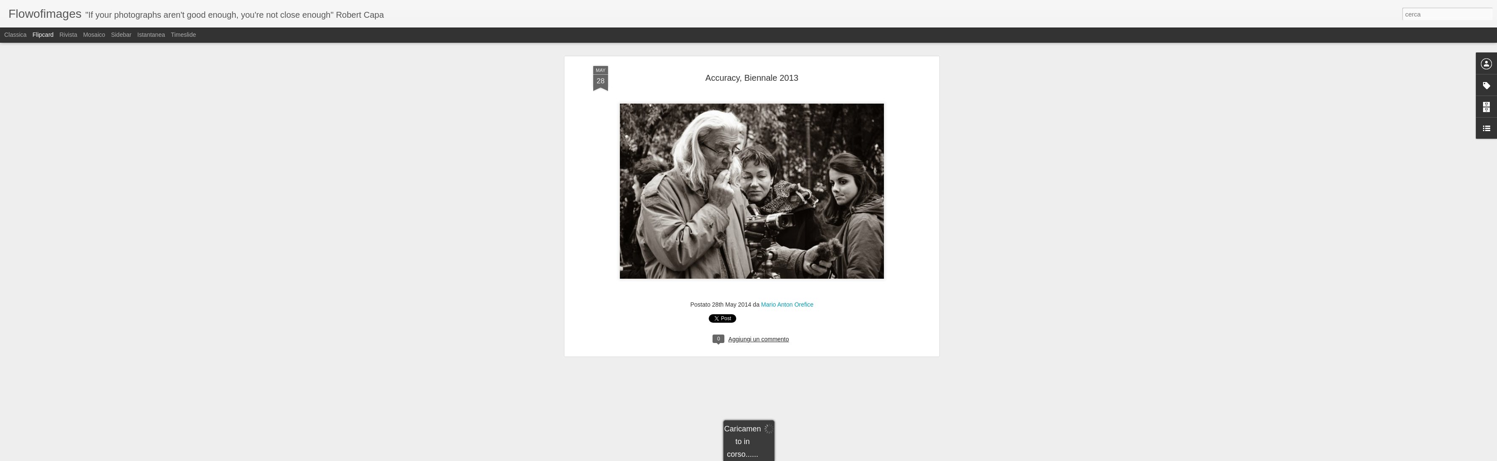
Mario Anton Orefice (787, 275)
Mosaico (94, 34)
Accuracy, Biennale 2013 (751, 48)
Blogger (775, 456)
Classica (15, 34)
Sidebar (121, 34)
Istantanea (151, 34)
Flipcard (43, 34)
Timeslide (183, 34)
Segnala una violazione (809, 456)
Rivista (68, 34)
